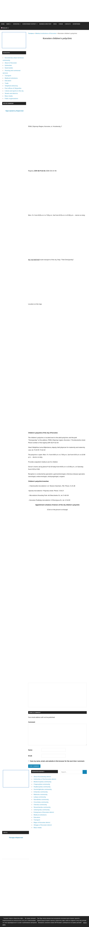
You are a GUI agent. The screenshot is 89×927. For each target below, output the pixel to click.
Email (30, 756)
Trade (6, 83)
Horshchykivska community (43, 789)
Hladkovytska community (42, 787)
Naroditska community (41, 799)
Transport (8, 75)
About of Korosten (11, 63)
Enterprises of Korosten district (44, 812)
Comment (31, 722)
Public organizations (11, 98)
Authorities (8, 65)
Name (30, 750)
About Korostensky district (42, 776)
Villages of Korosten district (43, 825)
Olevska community (40, 804)
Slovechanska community (42, 807)
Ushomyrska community (42, 810)
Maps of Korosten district (42, 822)
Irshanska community (41, 792)
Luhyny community (40, 797)
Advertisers (76, 24)
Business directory (45, 24)
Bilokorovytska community (42, 782)
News (8, 24)
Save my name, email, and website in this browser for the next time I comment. (57, 761)
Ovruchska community (41, 802)
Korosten (16, 24)
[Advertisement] (55, 15)
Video (55, 24)
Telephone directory (11, 86)
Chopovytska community (42, 784)
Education (8, 80)
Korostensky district (29, 24)
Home (2, 24)
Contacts (68, 24)
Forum (61, 24)
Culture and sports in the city (14, 91)
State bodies (9, 68)
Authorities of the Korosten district (45, 779)
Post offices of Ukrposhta (13, 88)
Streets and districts (11, 93)
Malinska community (40, 794)
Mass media (9, 96)
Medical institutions (11, 78)
